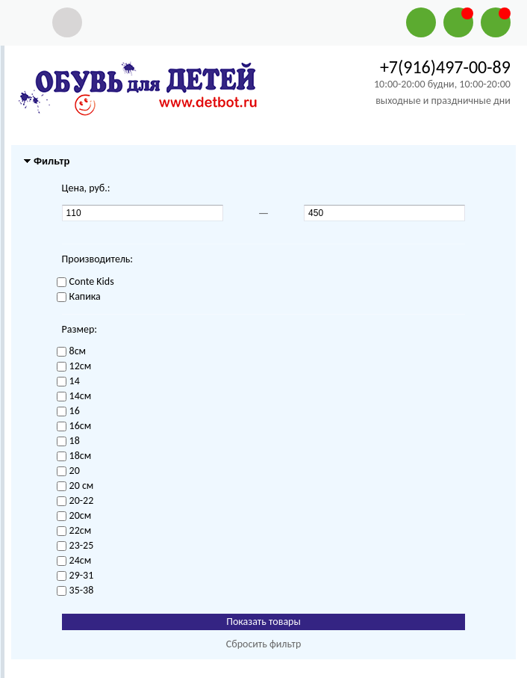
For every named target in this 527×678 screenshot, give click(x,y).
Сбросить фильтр (264, 644)
